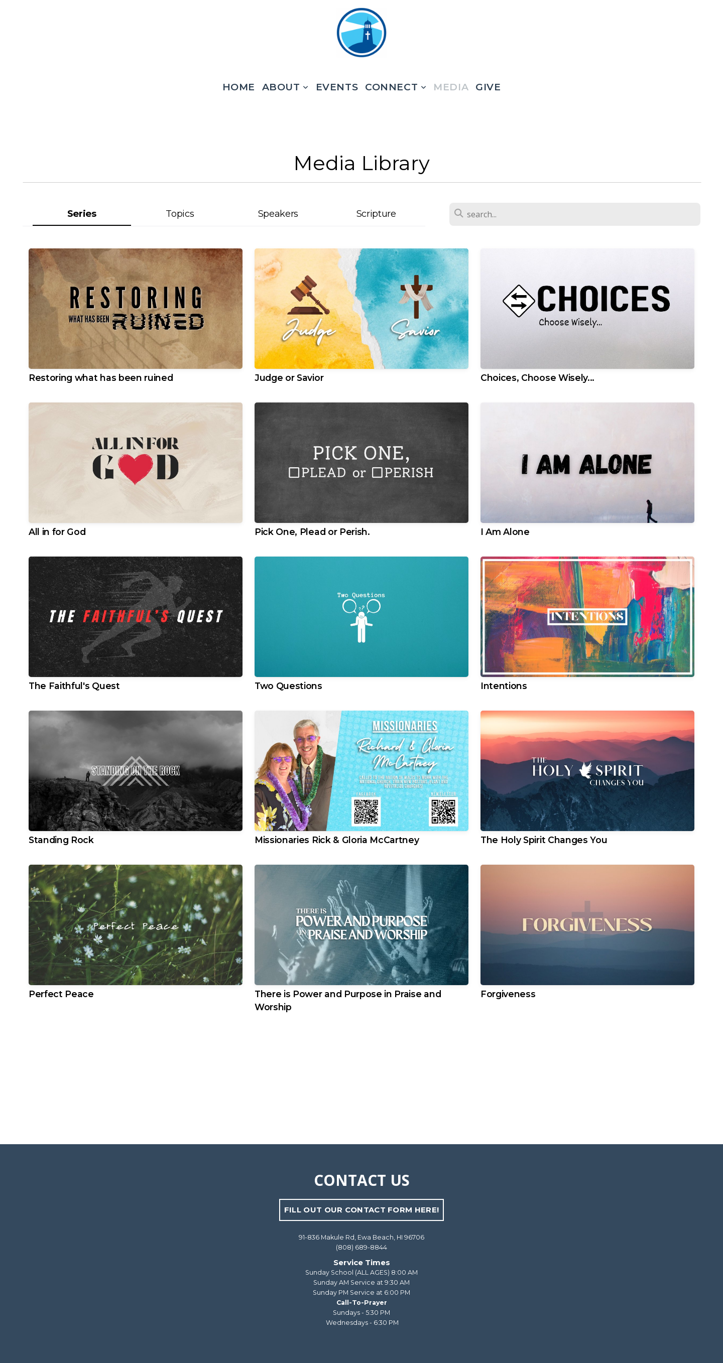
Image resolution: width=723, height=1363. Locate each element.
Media (450, 87)
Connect (395, 87)
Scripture (376, 213)
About (285, 87)
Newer (327, 1080)
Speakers (278, 213)
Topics (180, 213)
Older (397, 1080)
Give (488, 87)
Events (337, 87)
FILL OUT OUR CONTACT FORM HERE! (361, 1209)
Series (81, 213)
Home (238, 87)
